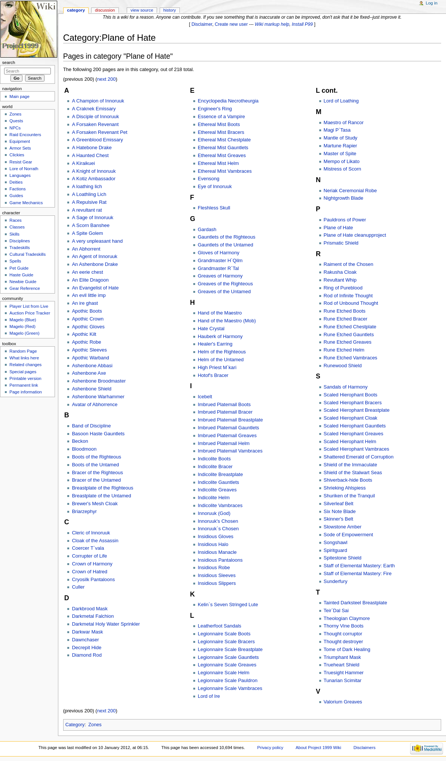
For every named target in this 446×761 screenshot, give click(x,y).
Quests (16, 121)
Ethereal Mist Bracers (221, 132)
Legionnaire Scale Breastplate (230, 649)
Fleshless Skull (214, 208)
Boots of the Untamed (95, 464)
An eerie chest (87, 272)
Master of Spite (340, 153)
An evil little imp (88, 295)
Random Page (23, 351)
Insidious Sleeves (217, 575)
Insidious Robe (214, 567)
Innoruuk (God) (214, 513)
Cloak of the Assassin (95, 540)
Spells (15, 261)
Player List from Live (28, 306)
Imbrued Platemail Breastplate (230, 420)
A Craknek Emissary (94, 108)
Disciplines (19, 241)
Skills (14, 234)
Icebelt (205, 396)
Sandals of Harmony (346, 387)
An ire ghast (85, 303)
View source (141, 10)
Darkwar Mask (87, 632)
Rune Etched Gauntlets (349, 334)
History (169, 10)
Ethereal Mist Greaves (222, 155)
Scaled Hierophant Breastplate (357, 410)
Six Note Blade (340, 511)
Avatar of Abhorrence (94, 404)
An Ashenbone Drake (95, 264)
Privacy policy (270, 747)
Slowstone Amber (343, 527)
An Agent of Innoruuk (94, 256)
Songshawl (336, 542)
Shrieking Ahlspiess (345, 488)
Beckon (80, 441)
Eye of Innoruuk (215, 186)
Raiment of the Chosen (348, 264)
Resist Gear (20, 162)
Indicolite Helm (214, 497)
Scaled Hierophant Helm (350, 441)
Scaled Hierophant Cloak (351, 418)
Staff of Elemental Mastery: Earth (359, 565)
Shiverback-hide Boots (348, 480)
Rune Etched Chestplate (350, 326)
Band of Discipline (91, 426)
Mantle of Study (340, 138)
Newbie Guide (22, 281)
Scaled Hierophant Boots (351, 395)
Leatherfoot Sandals (219, 626)
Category (74, 724)
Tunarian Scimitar (343, 680)
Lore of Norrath (23, 168)
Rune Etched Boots (345, 311)
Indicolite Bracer (215, 466)
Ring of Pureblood (343, 288)
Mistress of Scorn (342, 169)
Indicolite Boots (214, 458)
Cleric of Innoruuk (91, 533)
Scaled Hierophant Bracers (353, 402)
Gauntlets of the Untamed (225, 245)
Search (8, 62)
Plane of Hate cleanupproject (355, 235)
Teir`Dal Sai (336, 610)
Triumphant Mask (342, 657)
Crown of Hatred (89, 571)
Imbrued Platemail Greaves (227, 435)
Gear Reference (24, 288)
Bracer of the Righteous (97, 472)
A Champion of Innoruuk (98, 101)
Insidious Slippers (217, 583)
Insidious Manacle (217, 552)
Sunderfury (336, 581)
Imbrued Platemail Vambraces (230, 451)
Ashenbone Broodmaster (99, 381)
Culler (78, 587)
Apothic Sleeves (89, 350)
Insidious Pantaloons (220, 560)
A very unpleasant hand (97, 241)
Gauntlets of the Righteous (226, 237)
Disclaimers (364, 747)
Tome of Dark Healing (347, 649)
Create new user (231, 24)
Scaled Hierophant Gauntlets (355, 426)
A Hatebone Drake (91, 147)
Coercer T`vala (88, 548)
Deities (15, 182)
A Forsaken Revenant (95, 124)
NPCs (15, 128)
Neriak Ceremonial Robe (350, 190)
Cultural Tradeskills (27, 254)
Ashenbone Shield (91, 389)
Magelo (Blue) (22, 319)
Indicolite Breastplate (220, 474)
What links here (24, 358)
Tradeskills (19, 247)
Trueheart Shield (342, 665)
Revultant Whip (340, 280)
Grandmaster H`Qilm (220, 260)
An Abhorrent (86, 249)
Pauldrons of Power (345, 220)
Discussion (105, 10)
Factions (17, 189)
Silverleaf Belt (338, 503)
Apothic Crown (88, 319)
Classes (17, 227)
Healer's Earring (215, 344)
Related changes (25, 364)
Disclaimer (201, 24)
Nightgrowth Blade (343, 198)
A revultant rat (87, 210)
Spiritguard (335, 550)
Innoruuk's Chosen (218, 521)
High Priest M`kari (217, 367)
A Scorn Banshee (90, 225)
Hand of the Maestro (220, 313)
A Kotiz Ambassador (93, 178)
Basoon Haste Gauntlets (98, 433)
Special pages (22, 371)
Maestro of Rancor (344, 122)
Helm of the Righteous (222, 352)
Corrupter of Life (89, 556)
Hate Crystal (211, 328)
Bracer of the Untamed (96, 480)
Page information (25, 392)
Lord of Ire (209, 696)
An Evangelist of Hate (95, 288)
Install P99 (302, 24)
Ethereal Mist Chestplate (224, 139)
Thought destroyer (343, 641)
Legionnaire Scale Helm (223, 672)
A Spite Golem (87, 233)
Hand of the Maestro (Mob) (227, 320)
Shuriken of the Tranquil (349, 495)
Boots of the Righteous (96, 457)
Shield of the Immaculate (350, 464)
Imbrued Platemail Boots (224, 404)
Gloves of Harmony (218, 252)
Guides (16, 195)
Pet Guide (18, 268)
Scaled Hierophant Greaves (354, 433)
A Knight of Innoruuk (94, 171)
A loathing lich (87, 186)
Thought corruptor (343, 633)
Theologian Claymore (347, 618)
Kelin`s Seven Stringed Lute (228, 604)
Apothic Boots (87, 311)
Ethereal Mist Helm (218, 163)
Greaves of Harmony (220, 276)
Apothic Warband (90, 357)
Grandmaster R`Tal (218, 268)
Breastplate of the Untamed (101, 495)
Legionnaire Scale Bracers (226, 641)
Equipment (19, 141)
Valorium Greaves (343, 702)
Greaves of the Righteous (225, 283)
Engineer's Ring (215, 108)
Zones (94, 724)
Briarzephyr (84, 511)
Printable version (25, 378)
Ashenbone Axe (89, 373)
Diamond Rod (87, 655)
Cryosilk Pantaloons (93, 579)
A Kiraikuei (83, 163)
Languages (20, 175)
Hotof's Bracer (213, 375)
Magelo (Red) (22, 326)
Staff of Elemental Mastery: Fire (358, 573)
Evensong (208, 178)
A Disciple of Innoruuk (95, 116)
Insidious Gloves (215, 536)
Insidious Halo (213, 544)
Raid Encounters (25, 134)
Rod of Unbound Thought (351, 303)
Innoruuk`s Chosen (218, 528)
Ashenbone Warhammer (98, 396)
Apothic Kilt (84, 334)
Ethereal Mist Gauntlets (223, 147)
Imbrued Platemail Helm (224, 443)
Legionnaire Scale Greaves (227, 665)
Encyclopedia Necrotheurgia (228, 101)
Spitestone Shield (343, 558)
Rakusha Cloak (340, 272)
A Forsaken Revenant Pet (99, 132)
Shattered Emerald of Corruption (359, 457)
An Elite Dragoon (90, 280)
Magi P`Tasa (337, 130)
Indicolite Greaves (217, 489)
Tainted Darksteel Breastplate (355, 602)
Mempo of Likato (342, 161)
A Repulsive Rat (89, 202)
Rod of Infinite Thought (348, 295)
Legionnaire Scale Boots (224, 633)
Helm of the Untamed (221, 359)
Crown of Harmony (92, 564)
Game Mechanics (26, 202)
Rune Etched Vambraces (351, 357)
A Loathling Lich (89, 194)
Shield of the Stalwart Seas (353, 472)
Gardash (207, 229)
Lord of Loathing (341, 101)
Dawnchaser (85, 639)
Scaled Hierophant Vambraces (356, 449)
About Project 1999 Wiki (318, 747)
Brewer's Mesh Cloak (94, 503)
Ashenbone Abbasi (92, 365)
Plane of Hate (338, 227)
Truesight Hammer (344, 672)
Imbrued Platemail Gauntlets (228, 427)
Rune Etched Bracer (345, 319)
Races (15, 220)
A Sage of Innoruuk (92, 217)
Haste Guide (21, 275)
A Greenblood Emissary (97, 139)
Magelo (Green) (24, 333)
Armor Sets (20, 148)
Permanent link (23, 385)
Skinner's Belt (338, 519)
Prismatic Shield (341, 243)
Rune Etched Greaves (348, 342)
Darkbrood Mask (89, 608)
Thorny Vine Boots (344, 626)
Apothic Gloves (88, 326)
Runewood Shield (343, 365)
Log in (431, 3)
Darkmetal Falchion (93, 616)
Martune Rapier (340, 145)
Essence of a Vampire (221, 116)
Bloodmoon (84, 449)
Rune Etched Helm (344, 350)
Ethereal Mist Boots (219, 124)
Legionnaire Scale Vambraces (230, 688)
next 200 (106, 79)
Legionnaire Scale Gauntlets (228, 657)
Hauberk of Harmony (220, 336)
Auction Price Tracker (29, 313)
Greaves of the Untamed (224, 291)
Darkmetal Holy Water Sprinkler (106, 624)
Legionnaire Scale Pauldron (228, 680)
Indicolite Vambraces (220, 505)
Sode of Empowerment (348, 534)
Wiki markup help (272, 24)
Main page (19, 96)
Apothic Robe (86, 342)
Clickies (16, 155)
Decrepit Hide (86, 647)
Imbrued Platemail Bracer (225, 412)
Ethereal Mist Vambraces (225, 171)
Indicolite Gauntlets (218, 482)
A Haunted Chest (90, 155)
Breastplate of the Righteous (102, 488)
